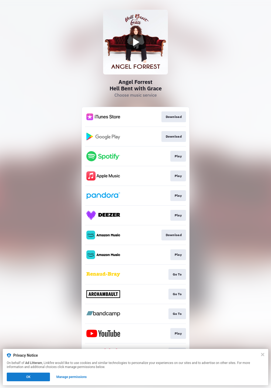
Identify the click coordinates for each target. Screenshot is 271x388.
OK (28, 377)
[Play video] (135, 42)
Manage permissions (71, 377)
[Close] (262, 354)
